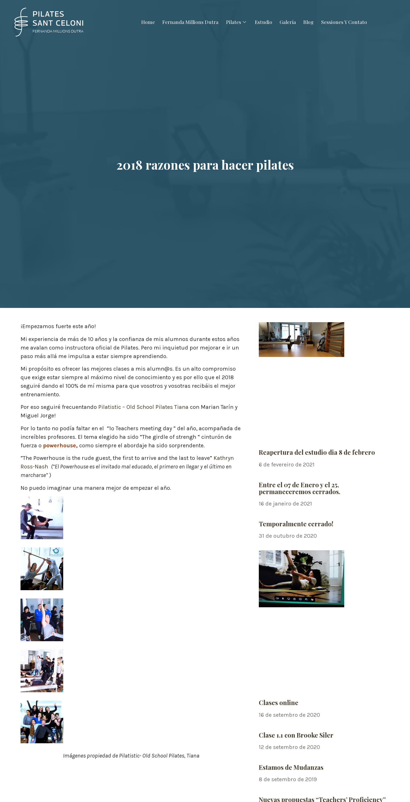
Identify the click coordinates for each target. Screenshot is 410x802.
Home (143, 21)
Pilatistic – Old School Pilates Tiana (143, 407)
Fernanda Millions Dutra (187, 21)
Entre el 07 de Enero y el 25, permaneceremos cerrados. (299, 488)
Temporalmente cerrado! (296, 523)
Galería (289, 21)
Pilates (235, 21)
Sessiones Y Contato (349, 21)
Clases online (278, 702)
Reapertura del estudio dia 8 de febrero (317, 452)
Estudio (263, 21)
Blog (312, 21)
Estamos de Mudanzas (291, 767)
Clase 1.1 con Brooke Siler (296, 735)
